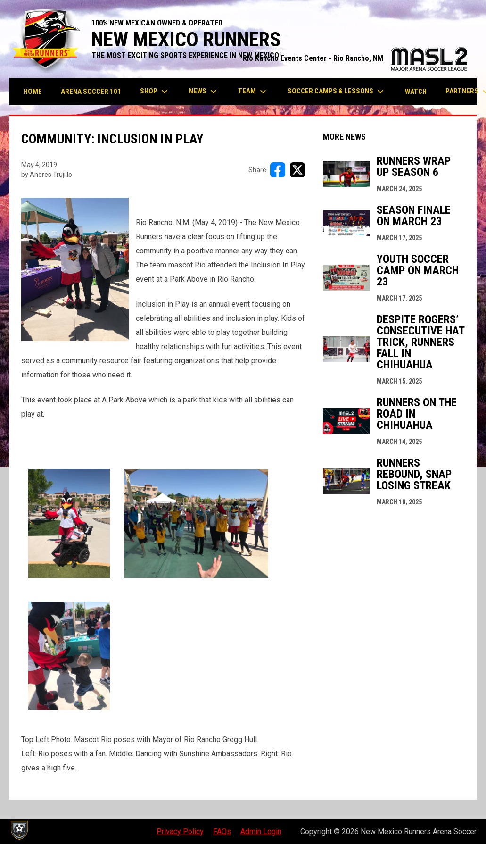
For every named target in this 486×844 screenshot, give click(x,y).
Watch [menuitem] (416, 91)
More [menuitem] (461, 91)
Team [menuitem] (253, 91)
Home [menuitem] (33, 91)
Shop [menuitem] (155, 91)
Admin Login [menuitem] (260, 831)
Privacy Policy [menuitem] (180, 831)
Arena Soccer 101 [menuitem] (91, 91)
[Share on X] (297, 169)
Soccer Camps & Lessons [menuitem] (337, 91)
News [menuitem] (204, 91)
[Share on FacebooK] (277, 169)
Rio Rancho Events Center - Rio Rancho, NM (355, 58)
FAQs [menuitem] (222, 831)
